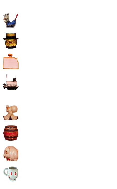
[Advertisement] (64, 39)
